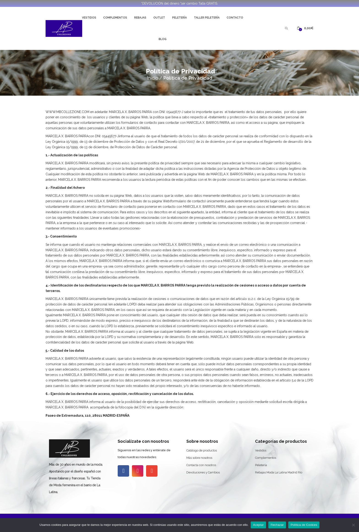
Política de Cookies (304, 525)
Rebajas (140, 17)
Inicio (152, 78)
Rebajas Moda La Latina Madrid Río (278, 472)
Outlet (159, 17)
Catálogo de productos (201, 450)
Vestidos (89, 17)
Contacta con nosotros (201, 465)
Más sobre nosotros (199, 457)
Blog (162, 39)
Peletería (179, 17)
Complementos (115, 17)
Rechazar (277, 525)
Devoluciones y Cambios (203, 472)
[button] (305, 28)
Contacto (235, 17)
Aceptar (258, 525)
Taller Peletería (207, 17)
